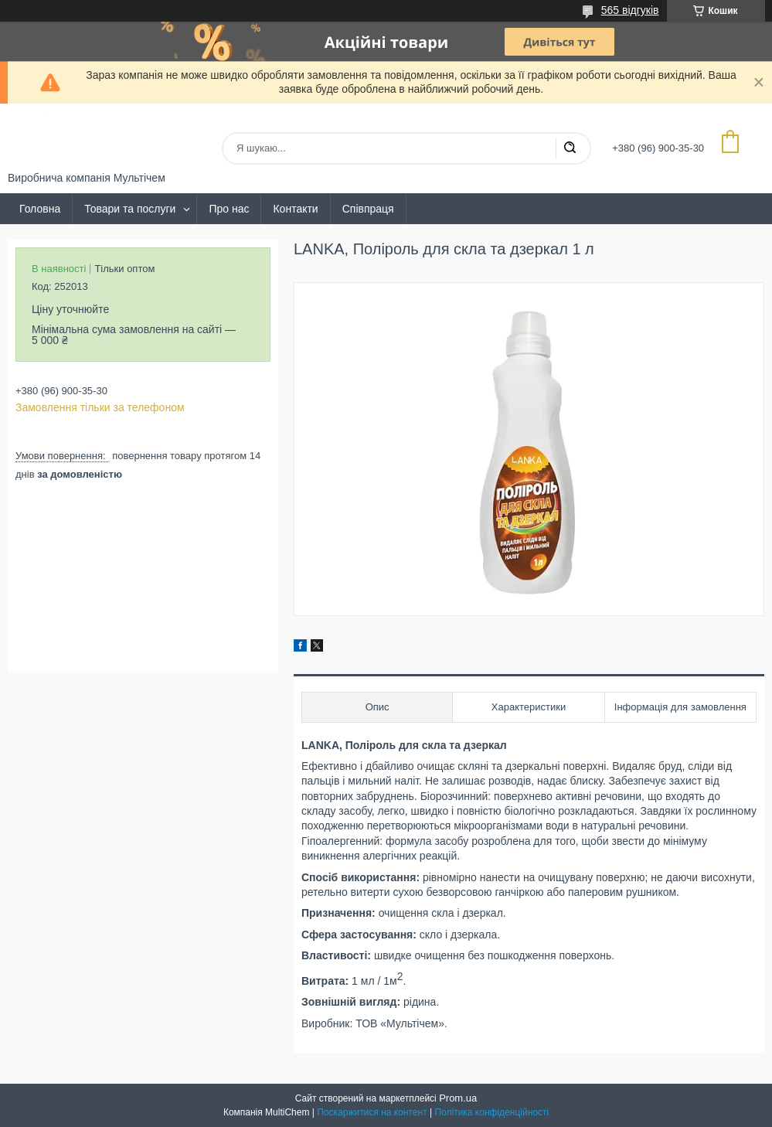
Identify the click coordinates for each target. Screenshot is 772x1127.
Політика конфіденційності (491, 1112)
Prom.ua (458, 1098)
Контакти (295, 209)
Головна (39, 209)
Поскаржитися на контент (372, 1112)
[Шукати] (569, 148)
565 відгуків (630, 10)
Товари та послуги (129, 209)
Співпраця (368, 209)
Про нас (229, 209)
